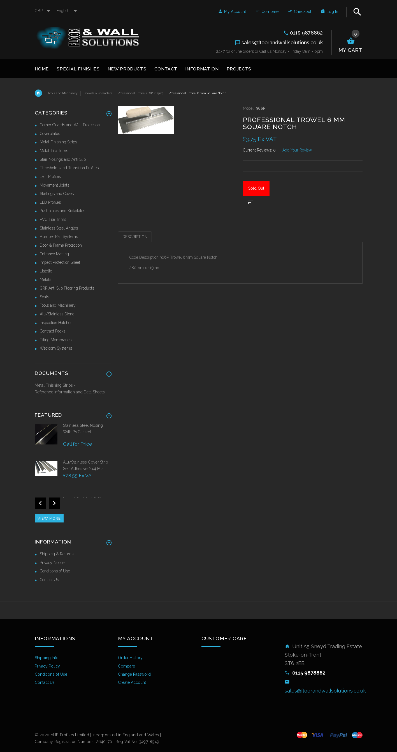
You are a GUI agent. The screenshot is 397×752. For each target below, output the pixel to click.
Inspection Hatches (56, 322)
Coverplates (50, 133)
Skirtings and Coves (57, 193)
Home (38, 93)
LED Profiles (50, 202)
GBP (43, 10)
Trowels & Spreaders (97, 93)
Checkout (299, 11)
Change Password (134, 674)
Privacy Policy (47, 666)
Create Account (132, 682)
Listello (46, 271)
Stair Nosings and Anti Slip (63, 159)
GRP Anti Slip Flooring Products (67, 288)
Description (134, 237)
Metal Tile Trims (54, 150)
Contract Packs (52, 331)
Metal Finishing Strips (58, 142)
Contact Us (49, 579)
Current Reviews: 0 (259, 150)
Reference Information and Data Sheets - (71, 392)
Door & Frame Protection (61, 245)
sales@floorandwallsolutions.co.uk (325, 691)
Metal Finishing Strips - (55, 385)
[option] (73, 441)
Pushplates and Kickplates (62, 210)
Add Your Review (297, 150)
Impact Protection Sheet (60, 262)
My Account (232, 11)
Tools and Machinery (63, 93)
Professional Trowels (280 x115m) (140, 93)
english (67, 10)
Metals (45, 279)
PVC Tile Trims (53, 219)
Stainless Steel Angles (59, 228)
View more (49, 518)
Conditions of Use (55, 571)
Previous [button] (40, 503)
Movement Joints (54, 185)
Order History (130, 657)
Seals (44, 297)
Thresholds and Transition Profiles (69, 168)
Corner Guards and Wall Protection (70, 125)
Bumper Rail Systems (59, 236)
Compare (266, 11)
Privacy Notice (52, 562)
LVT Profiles (50, 176)
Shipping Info (47, 657)
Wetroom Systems (56, 348)
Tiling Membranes (55, 340)
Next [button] (54, 503)
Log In (329, 11)
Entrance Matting (54, 254)
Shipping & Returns (56, 554)
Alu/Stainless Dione (57, 314)
